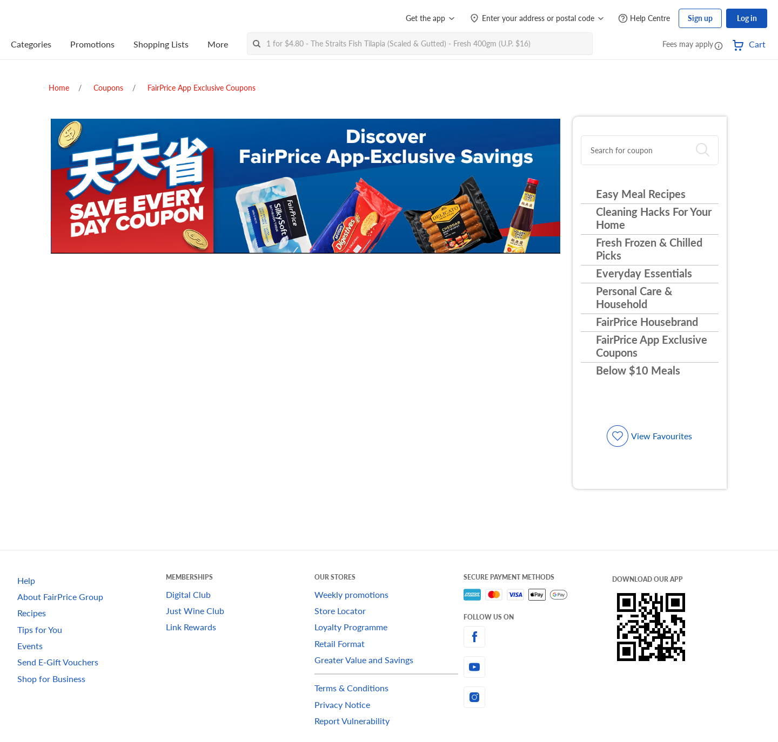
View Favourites (661, 436)
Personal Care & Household (634, 297)
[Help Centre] (644, 18)
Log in (747, 18)
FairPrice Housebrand (647, 321)
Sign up (700, 18)
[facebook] (538, 637)
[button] (718, 45)
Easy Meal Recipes (641, 193)
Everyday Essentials (644, 273)
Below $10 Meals (638, 370)
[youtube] (538, 667)
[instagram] (538, 697)
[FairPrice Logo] (41, 18)
